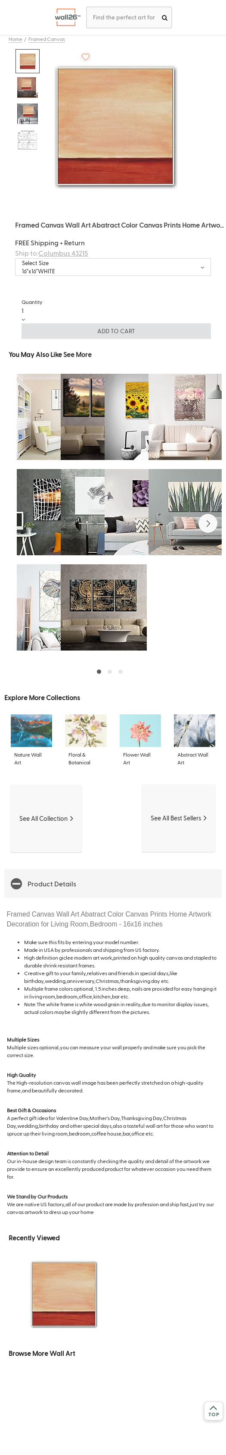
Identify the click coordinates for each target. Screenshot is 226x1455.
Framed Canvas (46, 39)
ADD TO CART (116, 331)
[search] (164, 17)
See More (77, 354)
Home (15, 39)
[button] (207, 523)
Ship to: (51, 253)
